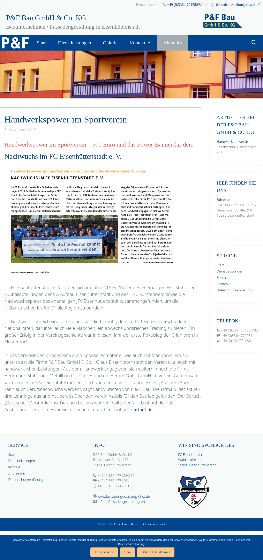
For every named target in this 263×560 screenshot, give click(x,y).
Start (41, 42)
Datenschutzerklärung (234, 290)
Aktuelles (172, 42)
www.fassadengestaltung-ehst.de (124, 496)
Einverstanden (104, 552)
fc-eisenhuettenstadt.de (128, 409)
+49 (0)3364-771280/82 (185, 5)
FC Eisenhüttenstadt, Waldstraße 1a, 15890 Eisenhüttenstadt (197, 459)
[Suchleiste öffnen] (254, 43)
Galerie (110, 42)
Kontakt (143, 43)
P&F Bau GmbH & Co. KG (46, 18)
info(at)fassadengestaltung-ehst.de (231, 5)
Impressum (226, 283)
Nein (127, 552)
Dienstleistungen (74, 42)
